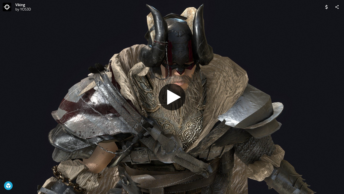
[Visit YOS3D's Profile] (7, 7)
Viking (20, 4)
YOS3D (25, 9)
